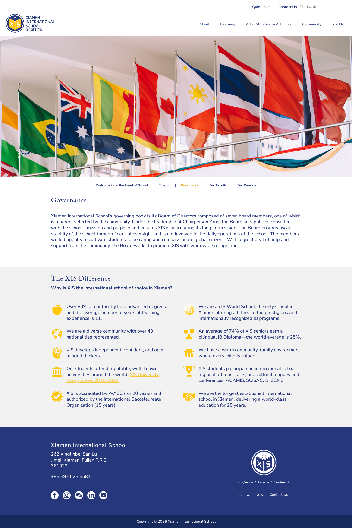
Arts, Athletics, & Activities (269, 25)
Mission (164, 186)
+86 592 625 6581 (71, 476)
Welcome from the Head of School (122, 186)
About (204, 25)
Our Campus (246, 186)
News (260, 494)
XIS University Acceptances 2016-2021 (112, 377)
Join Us (338, 25)
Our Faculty (218, 186)
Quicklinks (260, 7)
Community (311, 25)
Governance (190, 186)
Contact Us (287, 7)
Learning (227, 25)
